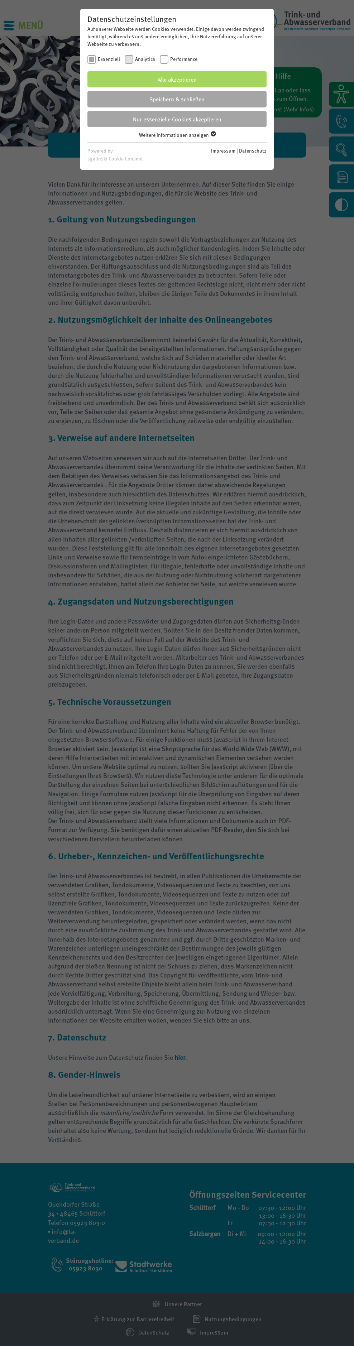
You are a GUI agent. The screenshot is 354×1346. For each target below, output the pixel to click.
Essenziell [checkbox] (109, 58)
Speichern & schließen (177, 99)
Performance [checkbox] (183, 58)
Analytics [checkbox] (145, 58)
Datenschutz (253, 150)
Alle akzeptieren (177, 79)
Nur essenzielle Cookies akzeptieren (177, 119)
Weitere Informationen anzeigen (177, 134)
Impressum (223, 150)
